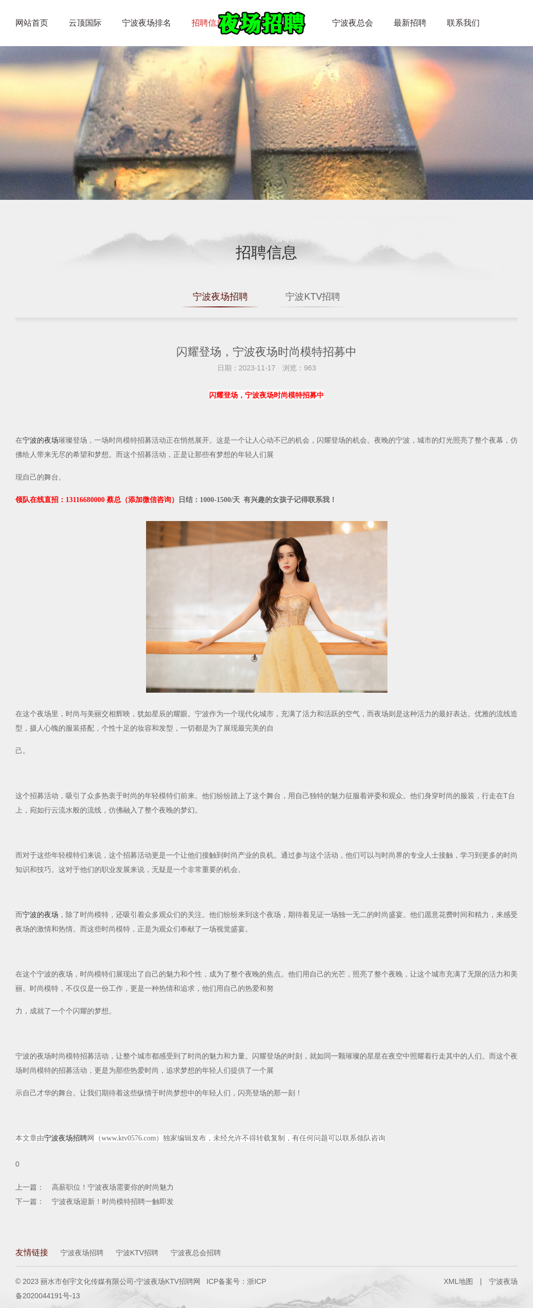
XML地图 (458, 1281)
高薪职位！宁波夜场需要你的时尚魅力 (113, 1187)
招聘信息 (208, 22)
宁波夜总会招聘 (196, 1253)
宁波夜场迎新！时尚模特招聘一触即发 (113, 1201)
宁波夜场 (503, 1281)
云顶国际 (85, 22)
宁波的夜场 (40, 440)
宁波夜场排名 (146, 22)
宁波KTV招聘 (312, 297)
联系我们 (463, 22)
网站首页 (31, 22)
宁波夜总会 (352, 22)
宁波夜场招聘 (220, 297)
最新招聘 (410, 22)
